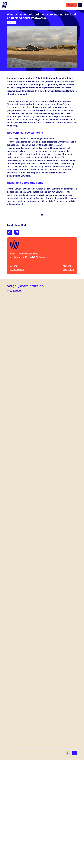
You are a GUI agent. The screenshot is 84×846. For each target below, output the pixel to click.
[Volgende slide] (74, 753)
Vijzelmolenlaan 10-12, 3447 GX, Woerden (29, 257)
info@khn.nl (68, 269)
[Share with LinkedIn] (16, 232)
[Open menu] (80, 5)
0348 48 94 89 (17, 269)
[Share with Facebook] (9, 232)
